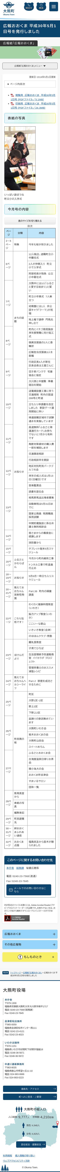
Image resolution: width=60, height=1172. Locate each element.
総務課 (20, 868)
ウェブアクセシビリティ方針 (16, 1161)
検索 (41, 8)
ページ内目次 (17, 84)
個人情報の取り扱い (25, 1155)
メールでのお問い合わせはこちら (30, 890)
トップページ (15, 973)
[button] (30, 957)
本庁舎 (10, 868)
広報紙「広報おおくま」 (32, 973)
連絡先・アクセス (30, 1089)
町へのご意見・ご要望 (30, 1097)
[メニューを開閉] (53, 6)
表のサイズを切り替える (30, 221)
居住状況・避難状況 (31, 1144)
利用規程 (7, 1155)
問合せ (29, 8)
